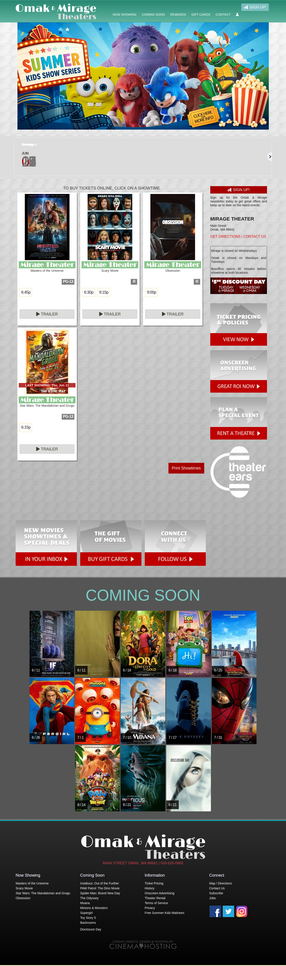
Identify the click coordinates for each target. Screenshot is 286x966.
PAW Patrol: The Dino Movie (100, 888)
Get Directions (225, 236)
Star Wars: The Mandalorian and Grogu (43, 893)
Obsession (23, 898)
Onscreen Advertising (160, 893)
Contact (223, 14)
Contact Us (254, 236)
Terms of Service (156, 903)
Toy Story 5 (88, 918)
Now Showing (125, 14)
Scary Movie (24, 888)
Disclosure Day (90, 929)
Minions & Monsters (94, 908)
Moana (85, 903)
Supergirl (86, 913)
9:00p (151, 292)
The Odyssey (89, 898)
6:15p (25, 427)
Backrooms (88, 922)
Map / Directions (220, 883)
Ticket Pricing (154, 883)
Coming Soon (153, 14)
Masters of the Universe (32, 883)
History (150, 888)
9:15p (103, 292)
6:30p (88, 292)
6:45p (25, 292)
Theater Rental (155, 898)
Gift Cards (200, 14)
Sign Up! (254, 7)
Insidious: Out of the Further (99, 883)
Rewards (178, 14)
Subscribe (216, 893)
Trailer (47, 314)
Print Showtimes (186, 468)
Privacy (150, 908)
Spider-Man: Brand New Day (100, 893)
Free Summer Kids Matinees (164, 913)
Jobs (212, 898)
